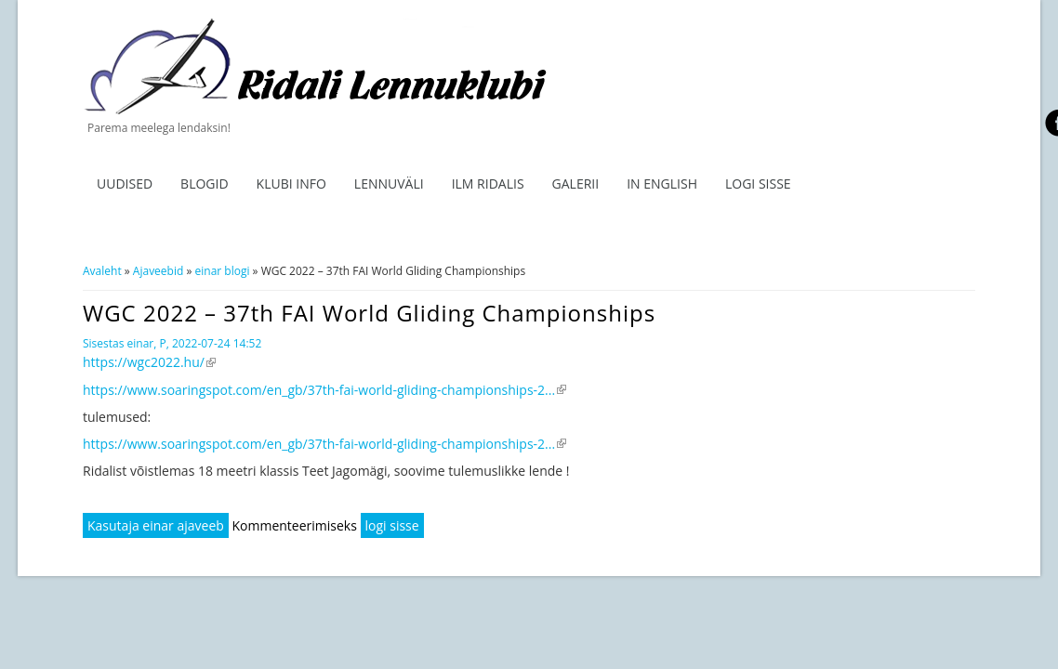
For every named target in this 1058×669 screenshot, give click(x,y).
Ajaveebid (158, 271)
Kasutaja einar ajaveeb (155, 525)
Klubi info (291, 183)
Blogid (204, 183)
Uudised (124, 183)
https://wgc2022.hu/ (149, 362)
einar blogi (222, 271)
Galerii (576, 183)
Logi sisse (758, 183)
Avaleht (102, 271)
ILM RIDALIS (488, 183)
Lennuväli (389, 183)
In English (662, 183)
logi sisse (392, 525)
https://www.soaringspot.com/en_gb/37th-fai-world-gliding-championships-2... (324, 390)
